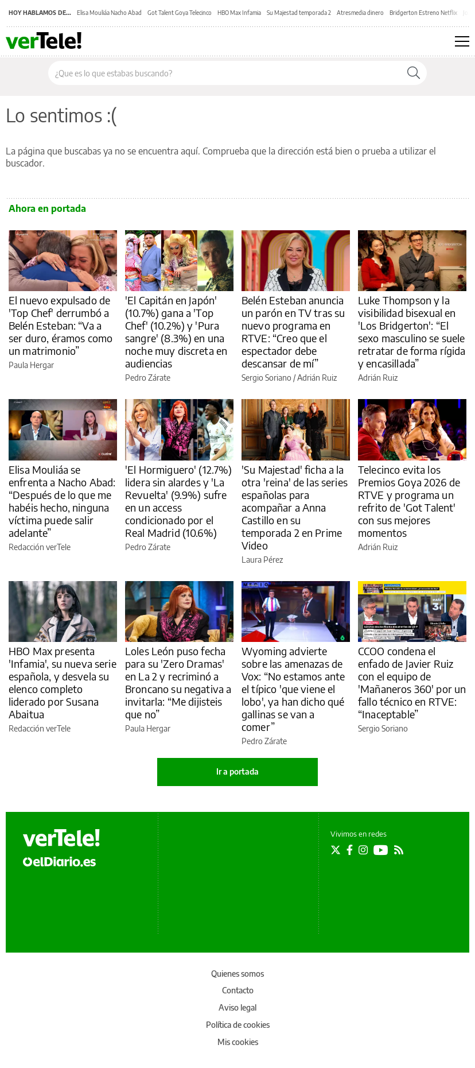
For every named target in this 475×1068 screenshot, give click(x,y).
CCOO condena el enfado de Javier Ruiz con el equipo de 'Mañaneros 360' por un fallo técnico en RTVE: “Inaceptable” (412, 682)
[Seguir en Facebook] (349, 850)
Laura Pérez (262, 559)
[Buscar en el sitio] (224, 73)
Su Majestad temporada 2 (299, 12)
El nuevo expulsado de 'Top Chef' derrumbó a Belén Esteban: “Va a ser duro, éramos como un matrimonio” (60, 325)
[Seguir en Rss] (398, 850)
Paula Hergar (31, 365)
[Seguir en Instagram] (363, 850)
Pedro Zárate (147, 377)
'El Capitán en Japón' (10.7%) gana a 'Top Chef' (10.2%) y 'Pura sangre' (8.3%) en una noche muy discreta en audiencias (176, 331)
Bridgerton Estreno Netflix (423, 12)
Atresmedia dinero (360, 12)
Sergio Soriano (266, 377)
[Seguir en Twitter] (335, 850)
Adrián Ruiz (317, 377)
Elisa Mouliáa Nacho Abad (109, 12)
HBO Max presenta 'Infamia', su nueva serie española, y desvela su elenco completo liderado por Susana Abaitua (62, 682)
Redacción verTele (40, 547)
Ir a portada (237, 771)
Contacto (238, 990)
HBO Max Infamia (239, 12)
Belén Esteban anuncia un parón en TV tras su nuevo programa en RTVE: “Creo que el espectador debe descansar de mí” (293, 331)
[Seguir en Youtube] (380, 850)
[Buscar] (413, 73)
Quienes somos (237, 973)
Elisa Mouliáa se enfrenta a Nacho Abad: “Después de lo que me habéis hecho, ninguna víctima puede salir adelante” (62, 501)
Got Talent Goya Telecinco (179, 12)
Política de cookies (238, 1025)
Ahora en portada (47, 208)
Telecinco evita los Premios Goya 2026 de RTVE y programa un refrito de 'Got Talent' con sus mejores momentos (409, 501)
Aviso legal (237, 1007)
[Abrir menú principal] (462, 41)
